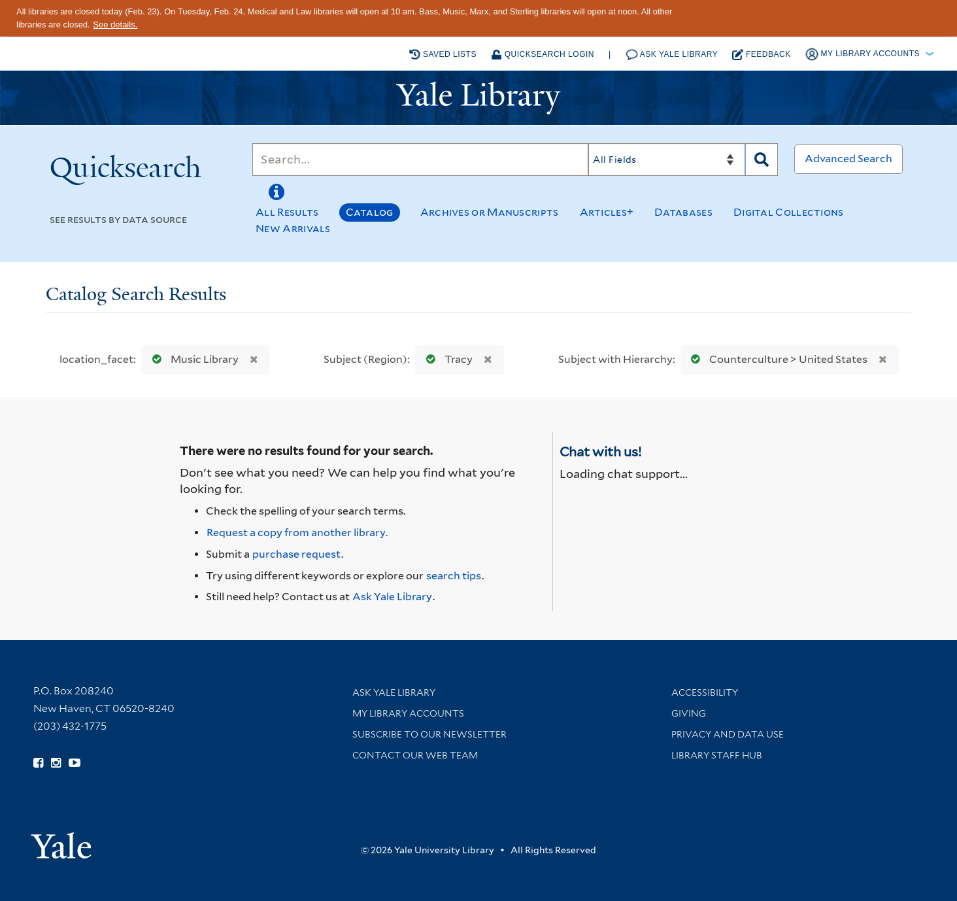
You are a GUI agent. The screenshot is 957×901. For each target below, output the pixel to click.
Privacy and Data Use (727, 734)
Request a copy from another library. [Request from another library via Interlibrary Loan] (297, 532)
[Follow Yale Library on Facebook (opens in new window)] (38, 763)
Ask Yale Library (672, 54)
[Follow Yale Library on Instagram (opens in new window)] (56, 763)
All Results (287, 212)
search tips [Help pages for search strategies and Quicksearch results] (453, 576)
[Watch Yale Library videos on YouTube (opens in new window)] (74, 763)
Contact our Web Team (415, 755)
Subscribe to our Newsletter (429, 734)
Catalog (370, 212)
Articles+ (607, 212)
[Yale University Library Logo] (478, 98)
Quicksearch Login (542, 55)
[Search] (420, 159)
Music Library (192, 359)
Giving (688, 713)
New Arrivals (293, 228)
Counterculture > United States (776, 359)
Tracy (446, 359)
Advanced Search (848, 158)
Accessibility (704, 692)
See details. (115, 24)
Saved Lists (443, 54)
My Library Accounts (408, 713)
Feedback (761, 54)
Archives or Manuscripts (489, 212)
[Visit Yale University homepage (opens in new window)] (61, 841)
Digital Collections (788, 212)
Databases (683, 212)
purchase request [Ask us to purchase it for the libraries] (296, 554)
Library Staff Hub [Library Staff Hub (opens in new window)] (716, 755)
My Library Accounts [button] (863, 54)
